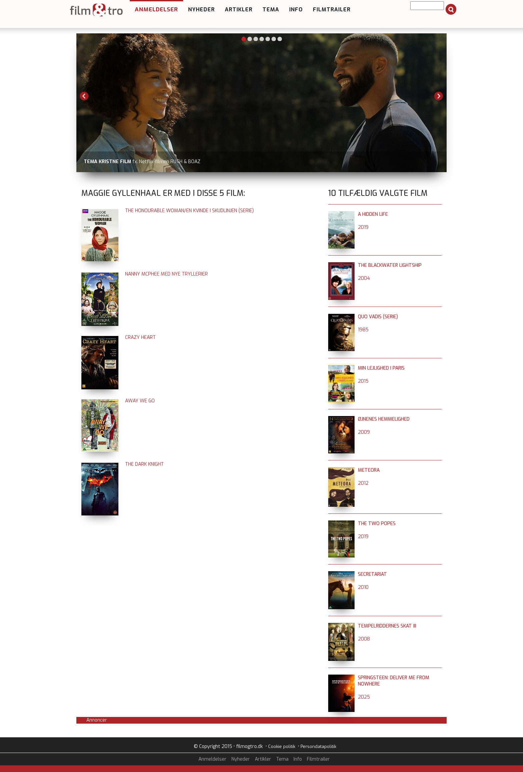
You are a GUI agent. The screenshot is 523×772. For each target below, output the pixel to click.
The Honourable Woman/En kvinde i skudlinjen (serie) (189, 211)
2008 (364, 639)
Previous (84, 96)
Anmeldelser (156, 9)
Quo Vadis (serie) (378, 317)
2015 (363, 381)
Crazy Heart (140, 337)
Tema (271, 9)
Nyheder (201, 9)
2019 (363, 227)
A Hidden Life (373, 214)
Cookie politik (281, 746)
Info (296, 9)
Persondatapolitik (318, 746)
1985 (363, 330)
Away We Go (140, 401)
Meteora (369, 470)
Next (438, 96)
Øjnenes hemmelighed (384, 419)
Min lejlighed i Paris (381, 368)
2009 (364, 432)
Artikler (238, 9)
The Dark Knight (144, 464)
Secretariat (372, 574)
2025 (364, 697)
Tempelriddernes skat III (387, 626)
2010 (363, 587)
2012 (363, 483)
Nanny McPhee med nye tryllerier (166, 274)
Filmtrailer (332, 9)
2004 (364, 278)
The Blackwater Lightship (390, 265)
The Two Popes (377, 523)
